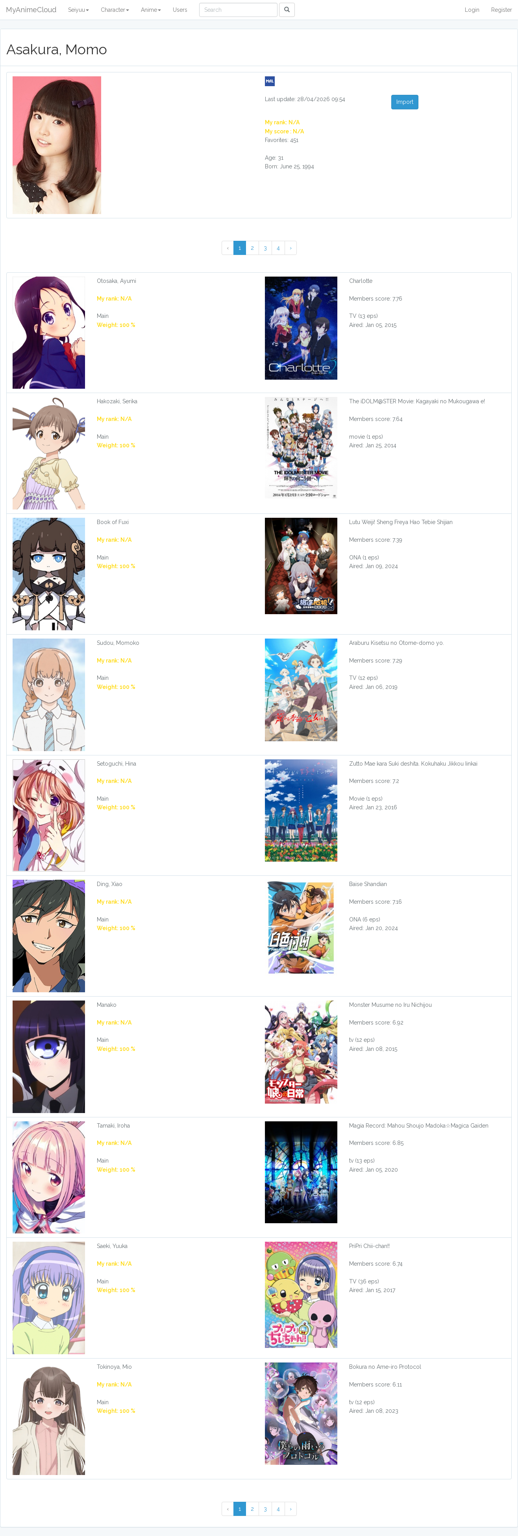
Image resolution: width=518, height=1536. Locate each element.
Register (501, 10)
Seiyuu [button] (78, 10)
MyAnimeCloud (31, 10)
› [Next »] (291, 248)
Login (472, 10)
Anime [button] (151, 10)
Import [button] (404, 102)
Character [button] (115, 10)
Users (180, 10)
